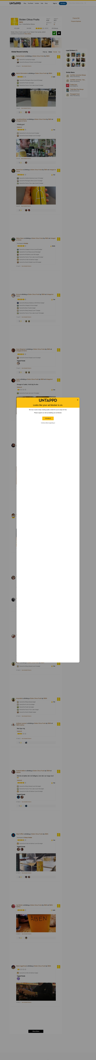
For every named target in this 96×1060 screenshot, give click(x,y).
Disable (48, 418)
